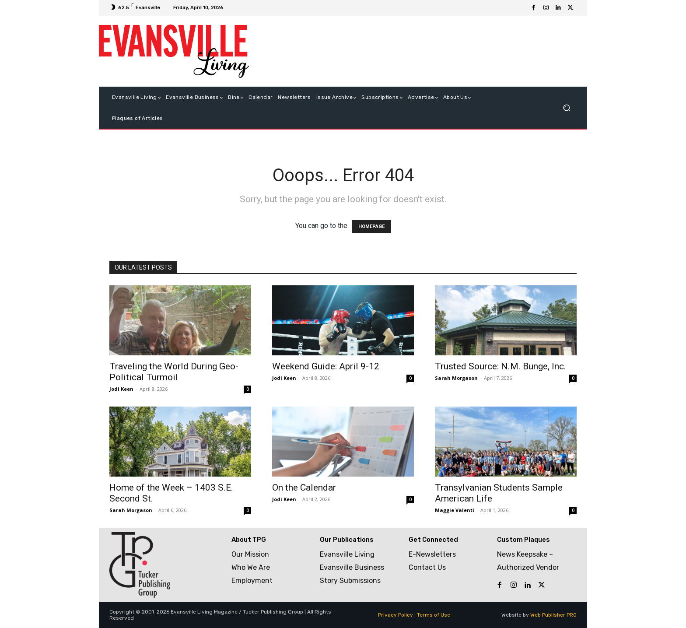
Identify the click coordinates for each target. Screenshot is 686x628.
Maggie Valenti (454, 510)
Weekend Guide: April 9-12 (325, 366)
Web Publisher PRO (553, 615)
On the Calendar (304, 487)
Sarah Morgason (456, 378)
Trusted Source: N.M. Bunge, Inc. (500, 366)
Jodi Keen (121, 389)
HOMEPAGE (371, 226)
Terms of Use (433, 615)
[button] (566, 108)
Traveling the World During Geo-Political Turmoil (173, 371)
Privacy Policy (395, 615)
